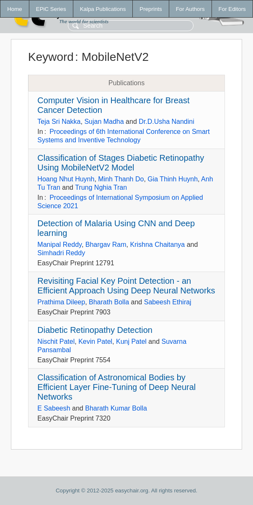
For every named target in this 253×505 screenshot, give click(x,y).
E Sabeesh (53, 408)
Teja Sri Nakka (58, 121)
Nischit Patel (56, 341)
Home (14, 9)
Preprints (150, 9)
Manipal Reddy (59, 244)
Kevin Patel (95, 341)
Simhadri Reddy (61, 252)
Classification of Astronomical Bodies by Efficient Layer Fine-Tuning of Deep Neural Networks (116, 387)
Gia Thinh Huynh (172, 179)
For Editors (232, 9)
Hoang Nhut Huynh (65, 179)
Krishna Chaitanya (157, 244)
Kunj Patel (131, 341)
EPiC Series (51, 9)
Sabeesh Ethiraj (167, 302)
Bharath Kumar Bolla (116, 408)
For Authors (190, 9)
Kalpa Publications (103, 9)
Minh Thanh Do (121, 179)
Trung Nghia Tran (101, 187)
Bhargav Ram (105, 244)
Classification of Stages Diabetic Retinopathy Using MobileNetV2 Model (120, 162)
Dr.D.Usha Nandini (166, 121)
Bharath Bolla (109, 302)
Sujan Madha (104, 121)
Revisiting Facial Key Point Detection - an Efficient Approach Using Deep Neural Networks (126, 285)
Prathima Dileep (61, 302)
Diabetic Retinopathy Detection (94, 330)
